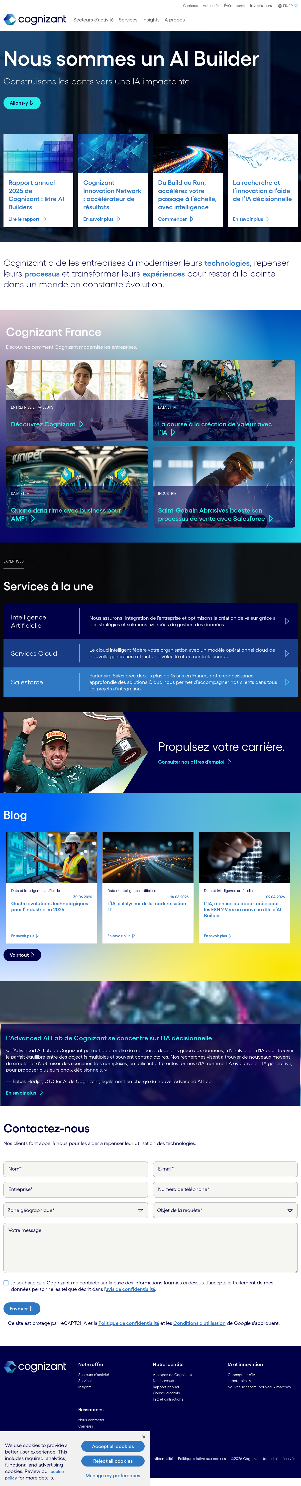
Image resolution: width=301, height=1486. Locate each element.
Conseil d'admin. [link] (167, 1401)
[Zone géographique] (75, 1218)
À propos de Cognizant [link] (172, 1383)
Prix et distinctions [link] (168, 1407)
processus (45, 282)
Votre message (24, 1238)
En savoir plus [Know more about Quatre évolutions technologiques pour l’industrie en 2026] (22, 944)
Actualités (211, 5)
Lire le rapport (23, 227)
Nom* (15, 1177)
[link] (34, 19)
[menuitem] (190, 5)
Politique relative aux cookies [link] (202, 1467)
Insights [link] (85, 1395)
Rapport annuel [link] (166, 1395)
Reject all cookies (113, 1461)
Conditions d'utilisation (199, 1331)
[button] (287, 6)
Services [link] (85, 1389)
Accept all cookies (113, 1446)
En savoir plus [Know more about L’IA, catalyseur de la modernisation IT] (118, 944)
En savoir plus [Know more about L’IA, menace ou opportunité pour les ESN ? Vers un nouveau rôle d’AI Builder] (215, 944)
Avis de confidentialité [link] (154, 1467)
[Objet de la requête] (225, 1218)
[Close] (143, 1436)
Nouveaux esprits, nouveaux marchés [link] (259, 1395)
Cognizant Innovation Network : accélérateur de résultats (107, 199)
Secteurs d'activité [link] (93, 1383)
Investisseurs (261, 5)
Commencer (172, 227)
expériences (174, 282)
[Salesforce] (286, 690)
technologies (230, 271)
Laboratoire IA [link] (239, 1389)
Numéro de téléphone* (183, 1197)
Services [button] (128, 19)
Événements (234, 5)
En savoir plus (98, 227)
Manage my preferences (113, 1475)
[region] (75, 1458)
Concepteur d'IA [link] (241, 1383)
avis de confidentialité (130, 1297)
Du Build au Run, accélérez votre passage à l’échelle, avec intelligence (183, 199)
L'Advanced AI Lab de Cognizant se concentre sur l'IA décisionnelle (109, 1046)
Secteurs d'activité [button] (93, 19)
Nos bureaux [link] (163, 1389)
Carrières (190, 5)
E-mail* (166, 1177)
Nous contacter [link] (91, 1428)
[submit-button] (21, 1316)
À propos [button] (175, 19)
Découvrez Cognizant (44, 432)
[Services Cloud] (286, 661)
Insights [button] (151, 19)
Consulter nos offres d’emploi (191, 770)
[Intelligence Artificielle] (286, 629)
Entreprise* (20, 1197)
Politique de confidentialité (129, 1331)
